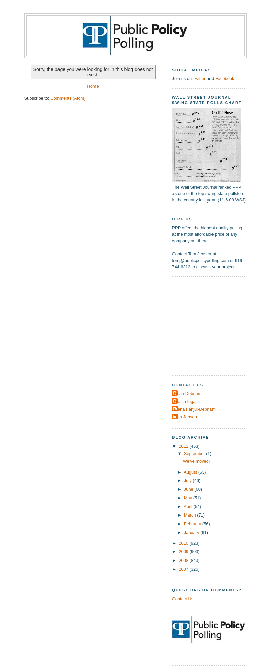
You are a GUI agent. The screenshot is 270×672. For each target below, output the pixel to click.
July (188, 480)
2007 (184, 569)
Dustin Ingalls (187, 401)
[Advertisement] (214, 325)
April (188, 506)
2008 (184, 560)
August (191, 472)
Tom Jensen (185, 416)
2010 (184, 543)
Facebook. (225, 78)
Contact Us (183, 598)
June (189, 489)
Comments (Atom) (67, 98)
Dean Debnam (188, 393)
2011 (184, 446)
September (195, 453)
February (193, 523)
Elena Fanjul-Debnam (195, 409)
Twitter (199, 78)
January (192, 532)
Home (93, 86)
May (188, 497)
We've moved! (196, 461)
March (190, 515)
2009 (184, 551)
